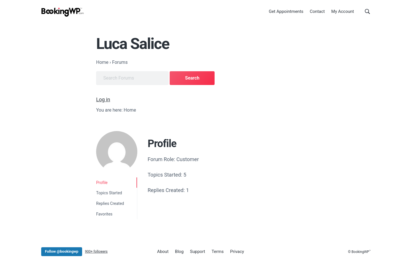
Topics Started (109, 193)
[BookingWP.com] (62, 12)
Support (197, 251)
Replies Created (110, 203)
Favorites (104, 214)
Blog (179, 251)
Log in (103, 99)
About (163, 251)
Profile (102, 182)
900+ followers (96, 252)
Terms (218, 251)
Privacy (237, 251)
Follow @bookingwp (61, 251)
